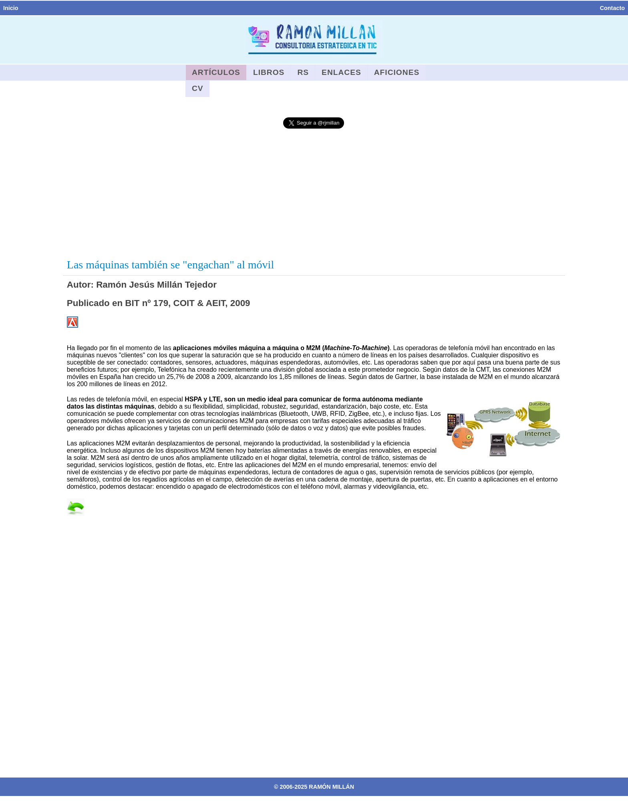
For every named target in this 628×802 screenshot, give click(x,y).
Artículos (216, 72)
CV (197, 88)
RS (303, 72)
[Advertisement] (314, 194)
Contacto (612, 8)
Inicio (10, 8)
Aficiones (396, 72)
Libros (269, 72)
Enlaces (341, 72)
